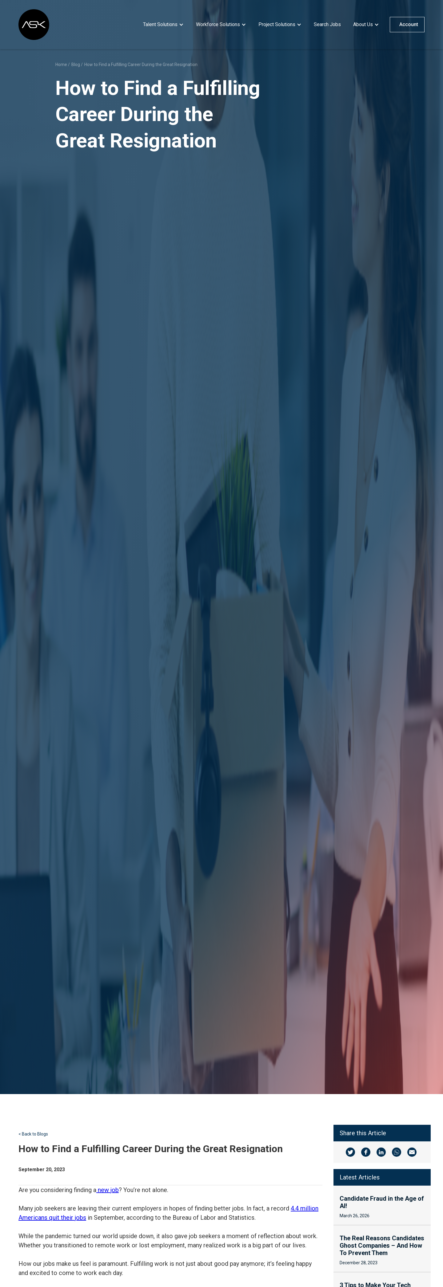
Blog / (77, 64)
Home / (62, 64)
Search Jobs (327, 24)
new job (107, 1190)
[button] (163, 24)
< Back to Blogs (33, 1134)
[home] (33, 24)
